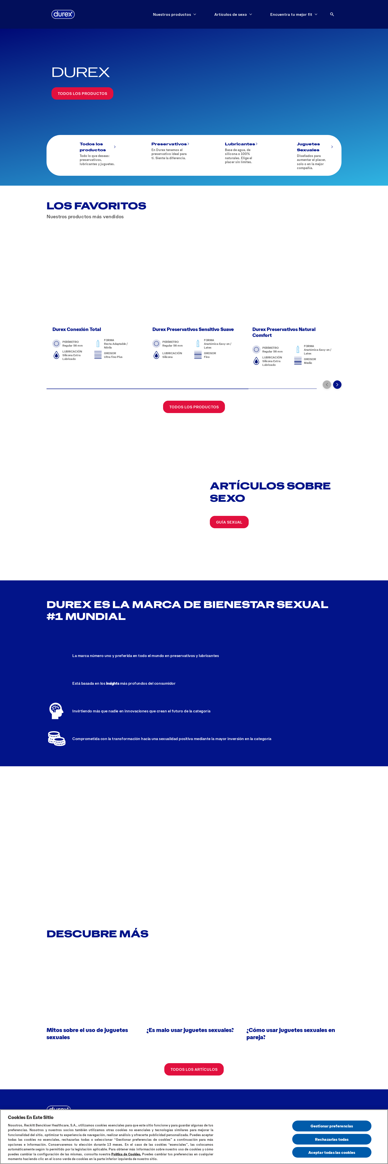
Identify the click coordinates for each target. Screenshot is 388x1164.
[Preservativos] (158, 155)
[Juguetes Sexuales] (303, 155)
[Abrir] (332, 14)
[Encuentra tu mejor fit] (291, 14)
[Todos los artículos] (194, 1045)
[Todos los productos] (82, 93)
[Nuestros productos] (172, 14)
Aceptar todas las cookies (331, 1152)
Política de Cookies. (126, 1154)
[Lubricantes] (231, 155)
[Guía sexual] (229, 506)
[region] (194, 1136)
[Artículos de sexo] (230, 14)
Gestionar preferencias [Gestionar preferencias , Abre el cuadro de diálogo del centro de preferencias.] (332, 1126)
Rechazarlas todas (332, 1139)
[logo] (63, 14)
